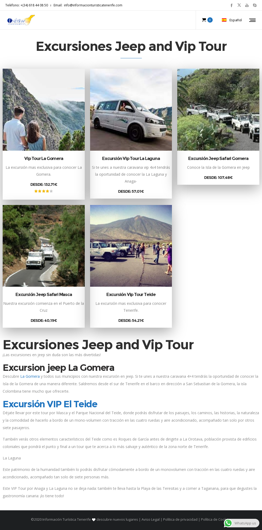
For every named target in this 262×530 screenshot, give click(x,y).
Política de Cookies (215, 519)
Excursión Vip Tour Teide (131, 294)
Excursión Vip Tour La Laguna (131, 158)
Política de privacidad (180, 519)
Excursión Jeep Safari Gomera (218, 158)
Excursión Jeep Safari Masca (43, 294)
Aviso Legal (151, 519)
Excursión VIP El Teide (50, 404)
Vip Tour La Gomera (43, 158)
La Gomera (30, 376)
